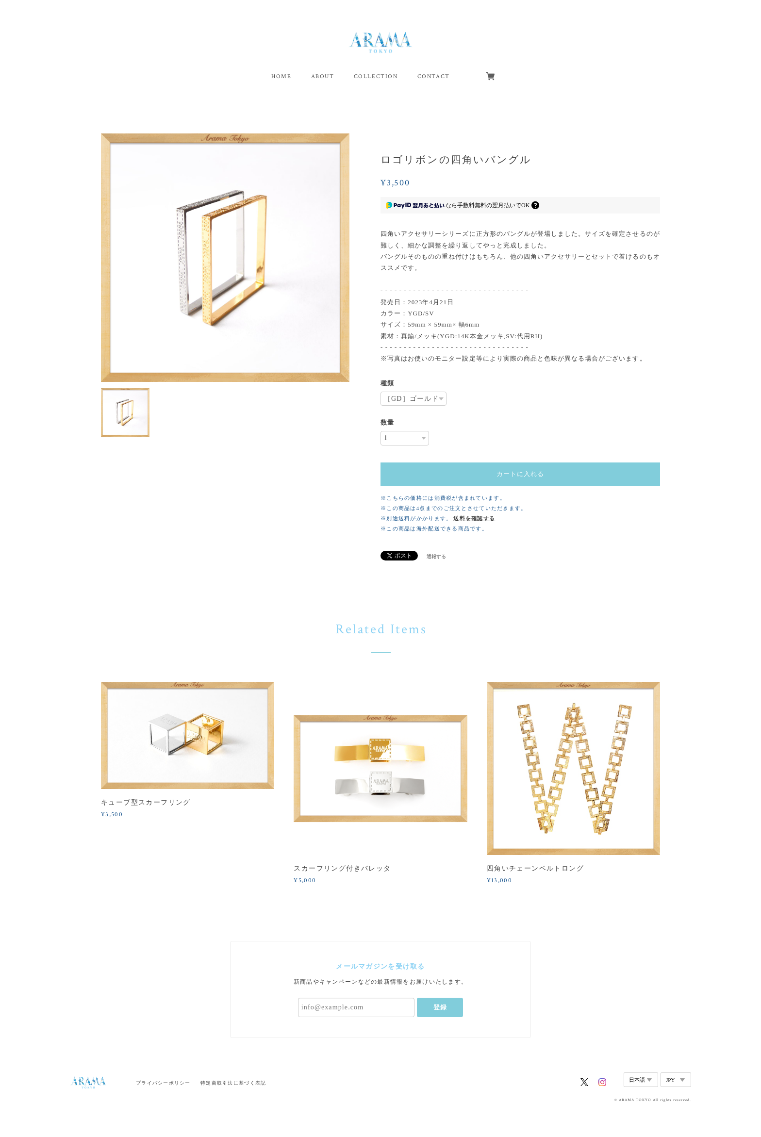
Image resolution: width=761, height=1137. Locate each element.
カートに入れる (520, 474)
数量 (387, 422)
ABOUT (322, 76)
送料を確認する (474, 518)
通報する (436, 556)
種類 (387, 383)
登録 (440, 1007)
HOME (281, 76)
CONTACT (433, 76)
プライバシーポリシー (163, 1083)
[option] (225, 257)
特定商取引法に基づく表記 (233, 1083)
